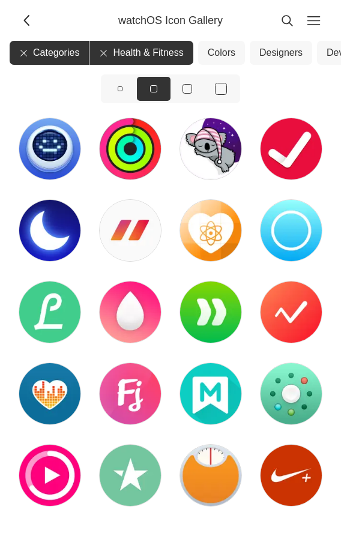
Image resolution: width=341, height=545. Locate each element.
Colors (221, 52)
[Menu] (313, 20)
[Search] (287, 20)
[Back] (27, 20)
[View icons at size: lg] (187, 89)
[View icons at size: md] (153, 89)
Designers (281, 52)
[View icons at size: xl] (221, 89)
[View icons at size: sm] (120, 89)
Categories (49, 52)
